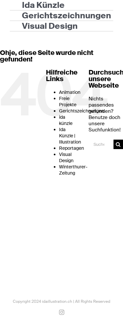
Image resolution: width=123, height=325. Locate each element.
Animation (69, 92)
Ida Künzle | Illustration (70, 136)
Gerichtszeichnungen (81, 111)
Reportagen (71, 148)
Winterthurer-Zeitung (73, 170)
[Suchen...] (101, 144)
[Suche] (118, 144)
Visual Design (66, 157)
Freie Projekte (67, 101)
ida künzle (65, 120)
